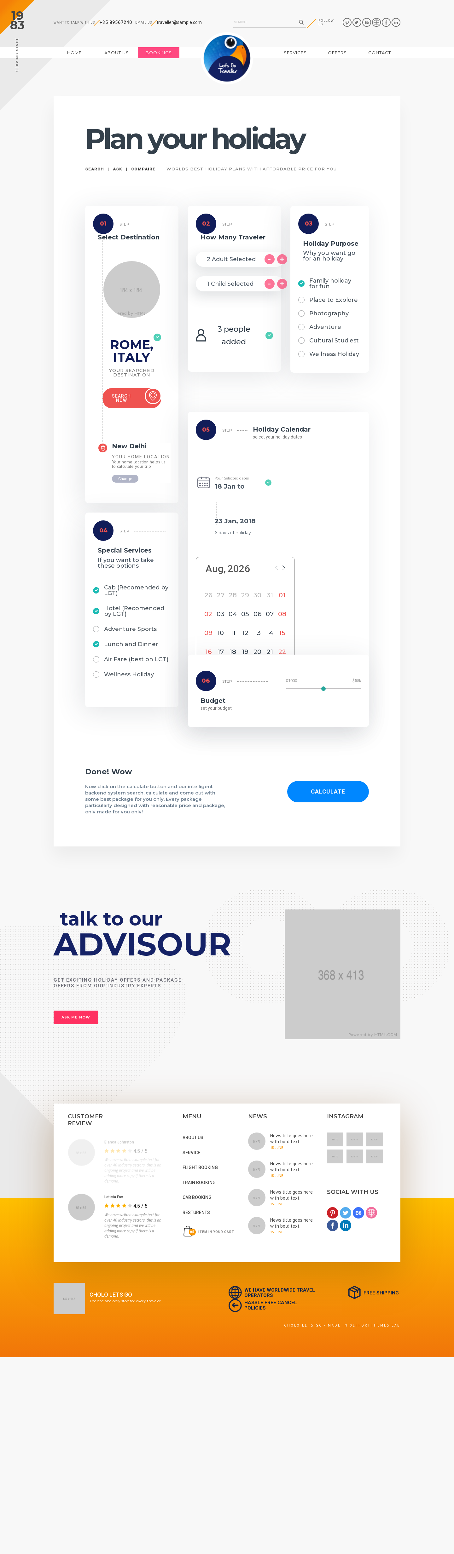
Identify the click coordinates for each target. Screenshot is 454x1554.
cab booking (197, 1197)
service (191, 1152)
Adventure (325, 327)
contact (379, 52)
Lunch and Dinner (131, 644)
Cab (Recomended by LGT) (136, 590)
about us (116, 52)
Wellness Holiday (129, 674)
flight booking (200, 1167)
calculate (328, 791)
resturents (196, 1212)
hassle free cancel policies (263, 1305)
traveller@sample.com (179, 22)
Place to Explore (333, 300)
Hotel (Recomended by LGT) (134, 611)
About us (193, 1137)
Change (125, 478)
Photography (329, 313)
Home (81, 52)
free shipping (373, 1293)
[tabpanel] (120, 1166)
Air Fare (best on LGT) (136, 659)
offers (337, 52)
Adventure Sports (130, 629)
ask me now (75, 1017)
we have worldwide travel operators (272, 1293)
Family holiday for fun (330, 283)
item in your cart (208, 1231)
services (295, 52)
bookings (159, 52)
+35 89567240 (116, 22)
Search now (136, 396)
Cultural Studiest (334, 340)
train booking (199, 1182)
